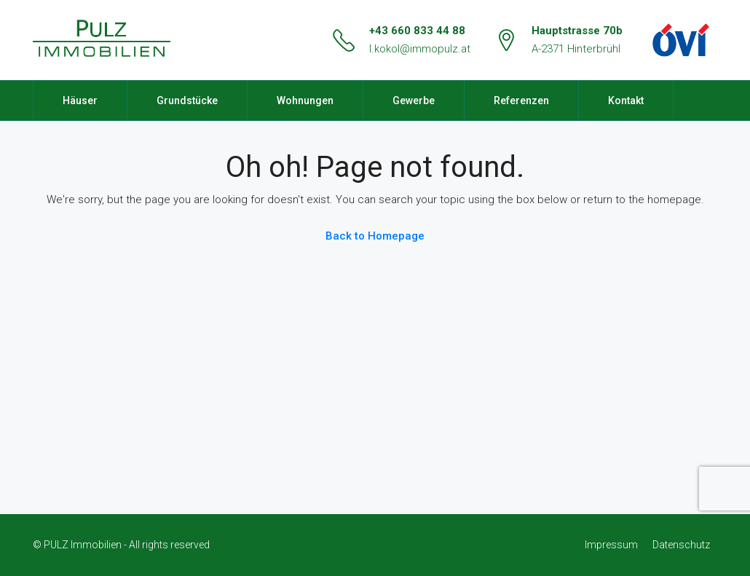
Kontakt (626, 100)
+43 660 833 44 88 (417, 30)
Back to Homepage (375, 235)
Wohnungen (305, 100)
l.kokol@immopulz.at (419, 48)
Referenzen (521, 100)
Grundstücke (187, 100)
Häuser (80, 100)
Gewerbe (413, 100)
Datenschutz (681, 545)
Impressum (611, 545)
